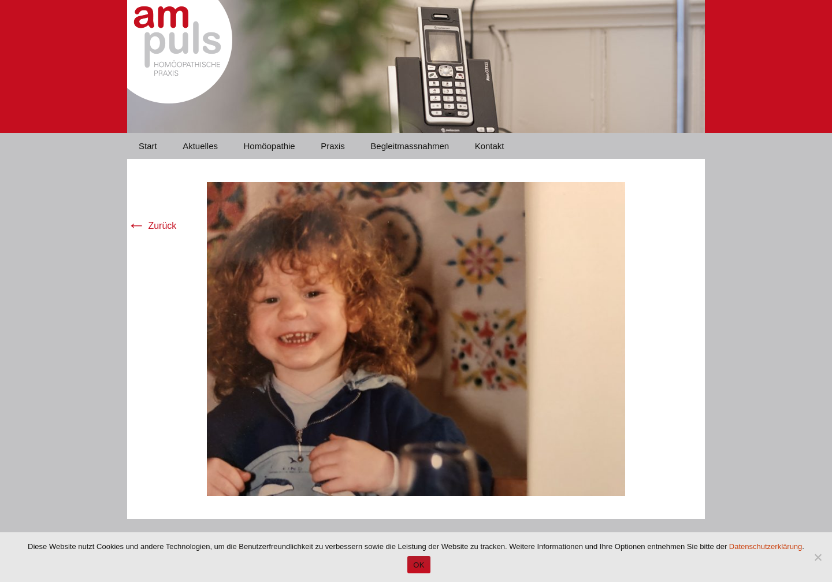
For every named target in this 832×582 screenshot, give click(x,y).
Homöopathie (269, 146)
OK (418, 565)
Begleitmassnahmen (409, 146)
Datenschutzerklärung (765, 546)
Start (148, 146)
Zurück (151, 226)
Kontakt (489, 146)
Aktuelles (200, 146)
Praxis (333, 146)
